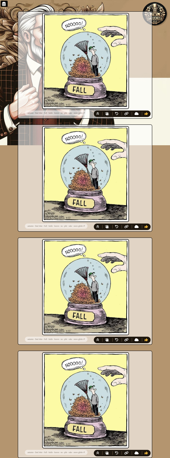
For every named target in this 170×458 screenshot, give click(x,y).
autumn (31, 113)
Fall (45, 113)
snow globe (78, 113)
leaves (56, 113)
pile (65, 113)
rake (70, 113)
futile (50, 113)
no (62, 113)
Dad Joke (38, 113)
